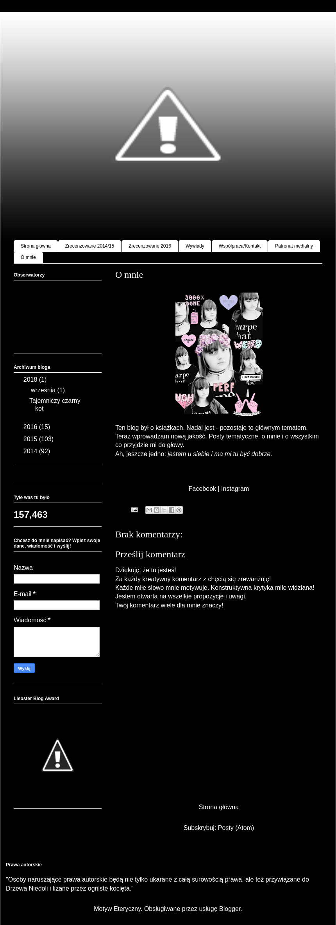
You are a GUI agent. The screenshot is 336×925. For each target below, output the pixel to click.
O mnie (28, 257)
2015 (31, 439)
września (44, 390)
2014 (31, 451)
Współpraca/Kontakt (240, 246)
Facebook (202, 488)
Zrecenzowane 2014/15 (89, 246)
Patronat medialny (294, 246)
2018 (31, 379)
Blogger (229, 908)
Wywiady (195, 246)
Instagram (235, 488)
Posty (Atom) (236, 827)
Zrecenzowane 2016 (150, 246)
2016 (31, 427)
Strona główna (36, 246)
